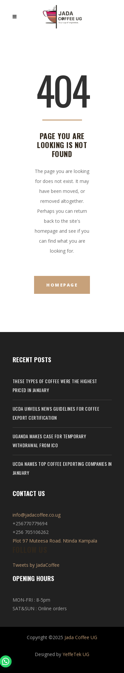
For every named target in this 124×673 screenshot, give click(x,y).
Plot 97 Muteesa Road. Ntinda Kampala (55, 541)
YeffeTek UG (75, 654)
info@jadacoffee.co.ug (37, 515)
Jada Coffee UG (80, 637)
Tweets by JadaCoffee (36, 565)
